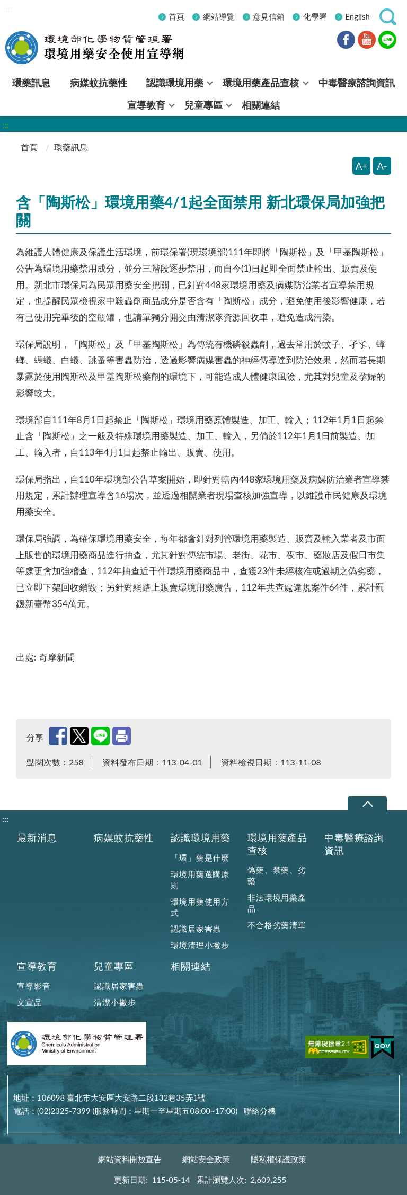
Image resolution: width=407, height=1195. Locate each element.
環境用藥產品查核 (277, 844)
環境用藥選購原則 (200, 879)
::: (9, 9)
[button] (387, 16)
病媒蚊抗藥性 (124, 837)
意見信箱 (269, 16)
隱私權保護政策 (278, 1159)
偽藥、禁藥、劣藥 (276, 875)
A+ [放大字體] (362, 166)
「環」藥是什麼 (200, 857)
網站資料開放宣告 (130, 1159)
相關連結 (190, 966)
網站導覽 (219, 16)
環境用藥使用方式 (200, 907)
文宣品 (29, 1002)
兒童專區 (114, 966)
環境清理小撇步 (200, 945)
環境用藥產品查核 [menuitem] (261, 82)
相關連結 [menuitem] (261, 105)
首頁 (176, 16)
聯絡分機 (260, 1111)
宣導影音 (33, 986)
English (357, 16)
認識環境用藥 (201, 837)
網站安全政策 (206, 1159)
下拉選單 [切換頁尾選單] (367, 803)
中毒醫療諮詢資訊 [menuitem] (356, 82)
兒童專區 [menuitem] (203, 105)
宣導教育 (37, 966)
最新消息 (37, 837)
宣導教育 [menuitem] (146, 105)
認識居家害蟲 (196, 928)
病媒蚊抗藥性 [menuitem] (98, 82)
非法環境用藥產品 (276, 903)
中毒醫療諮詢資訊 (354, 844)
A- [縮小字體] (382, 166)
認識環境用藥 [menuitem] (175, 82)
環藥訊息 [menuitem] (31, 82)
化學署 (315, 16)
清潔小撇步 (115, 1002)
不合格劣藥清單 (276, 925)
